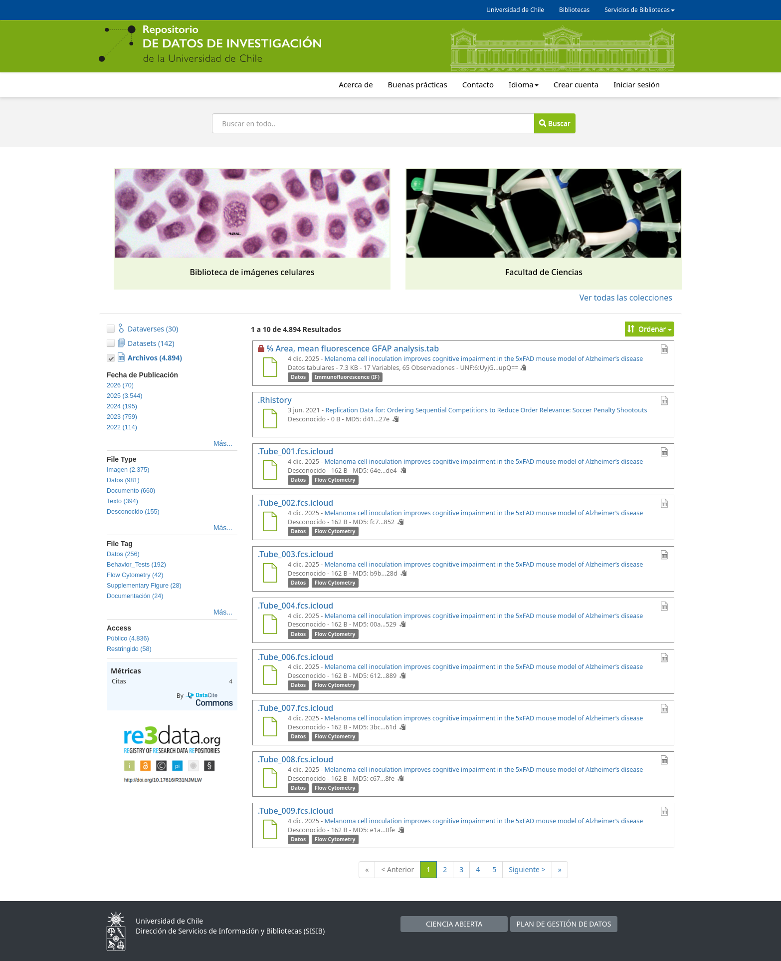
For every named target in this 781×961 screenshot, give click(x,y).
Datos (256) (123, 554)
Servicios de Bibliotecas (639, 9)
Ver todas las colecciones (626, 297)
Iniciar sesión (636, 84)
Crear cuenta (576, 84)
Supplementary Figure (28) (144, 585)
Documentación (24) (135, 596)
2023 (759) (122, 416)
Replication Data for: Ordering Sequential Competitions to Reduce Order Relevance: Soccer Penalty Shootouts (486, 410)
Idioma (524, 84)
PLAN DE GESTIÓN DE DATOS (564, 924)
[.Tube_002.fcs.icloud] (270, 523)
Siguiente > (527, 869)
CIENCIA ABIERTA (454, 924)
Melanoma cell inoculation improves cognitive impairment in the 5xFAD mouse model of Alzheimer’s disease (484, 358)
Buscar (554, 123)
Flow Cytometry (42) (135, 575)
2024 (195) (122, 406)
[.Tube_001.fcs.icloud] (270, 471)
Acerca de (356, 84)
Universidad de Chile (515, 9)
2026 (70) (120, 385)
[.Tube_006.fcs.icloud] (270, 676)
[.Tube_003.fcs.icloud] (270, 574)
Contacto (478, 84)
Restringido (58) (129, 648)
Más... (222, 443)
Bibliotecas (574, 9)
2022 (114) (122, 427)
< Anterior (397, 869)
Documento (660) (131, 490)
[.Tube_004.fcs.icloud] (270, 626)
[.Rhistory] (270, 420)
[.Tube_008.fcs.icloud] (270, 779)
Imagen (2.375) (128, 469)
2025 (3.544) (124, 395)
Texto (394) (122, 501)
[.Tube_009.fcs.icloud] (270, 831)
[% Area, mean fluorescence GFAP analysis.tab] (270, 368)
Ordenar (649, 328)
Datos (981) (123, 480)
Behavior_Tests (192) (136, 564)
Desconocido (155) (133, 511)
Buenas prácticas (417, 84)
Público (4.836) (128, 638)
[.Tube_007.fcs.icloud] (270, 728)
